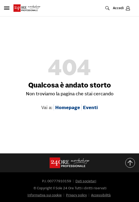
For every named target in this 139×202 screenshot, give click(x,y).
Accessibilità (101, 195)
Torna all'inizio (132, 163)
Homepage (67, 107)
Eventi (90, 107)
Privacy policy (76, 195)
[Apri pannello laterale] (6, 8)
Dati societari (85, 181)
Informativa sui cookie (44, 195)
